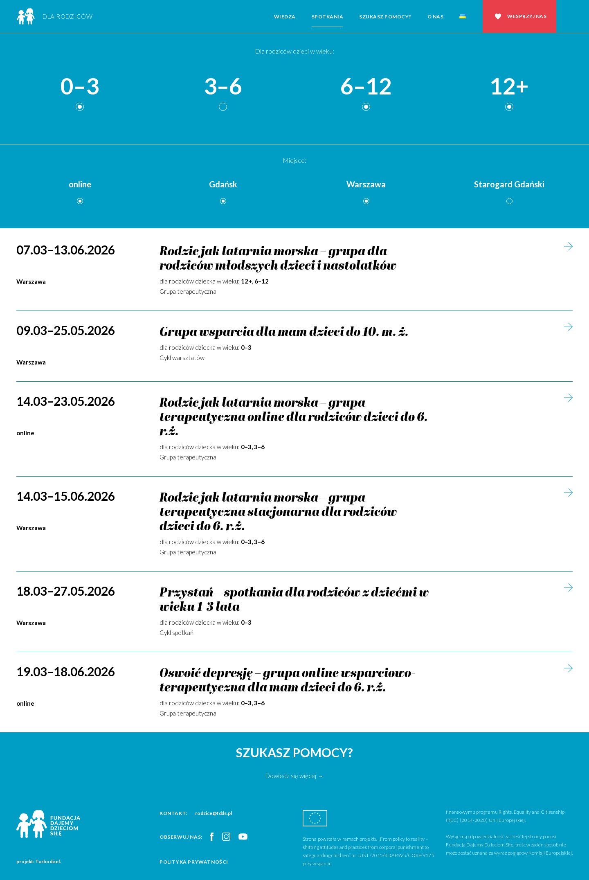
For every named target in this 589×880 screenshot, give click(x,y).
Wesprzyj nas (526, 16)
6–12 (366, 86)
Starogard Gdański (509, 184)
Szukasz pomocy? (385, 17)
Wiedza (285, 17)
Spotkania (328, 17)
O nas (435, 17)
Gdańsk (223, 184)
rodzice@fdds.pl (213, 813)
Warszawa (366, 184)
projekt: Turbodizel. (38, 861)
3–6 (223, 86)
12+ (509, 86)
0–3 (80, 86)
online (80, 184)
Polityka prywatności (194, 862)
